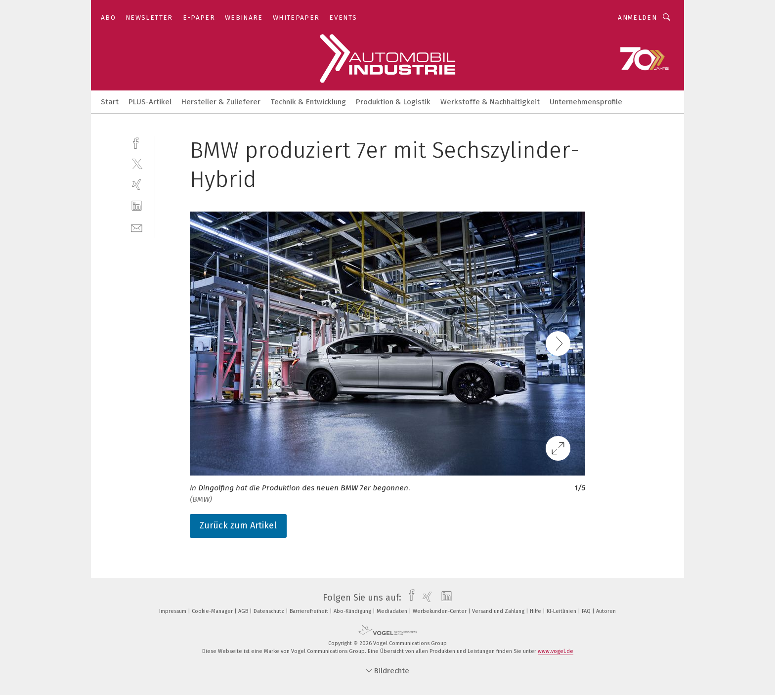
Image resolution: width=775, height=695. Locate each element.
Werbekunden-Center (440, 611)
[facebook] (136, 142)
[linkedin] (136, 206)
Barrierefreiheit (310, 611)
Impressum (173, 611)
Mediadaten (393, 611)
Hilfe (536, 611)
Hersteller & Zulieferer (220, 101)
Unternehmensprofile (586, 101)
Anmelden (637, 17)
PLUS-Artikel (150, 101)
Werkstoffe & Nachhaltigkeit (490, 101)
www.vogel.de (555, 651)
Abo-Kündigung (353, 611)
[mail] (136, 227)
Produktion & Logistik (393, 101)
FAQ (587, 611)
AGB (244, 611)
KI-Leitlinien (562, 611)
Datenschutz (270, 611)
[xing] (136, 184)
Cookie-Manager (213, 611)
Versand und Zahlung (499, 611)
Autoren (606, 611)
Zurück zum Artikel (238, 525)
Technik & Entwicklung (308, 101)
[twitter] (136, 163)
